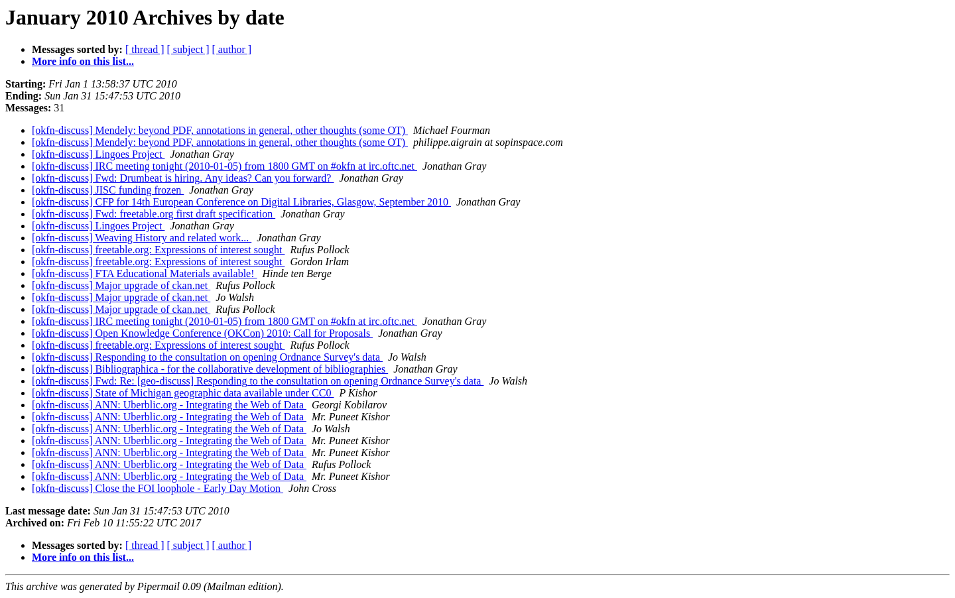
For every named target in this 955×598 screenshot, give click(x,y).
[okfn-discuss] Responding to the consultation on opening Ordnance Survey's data (207, 357)
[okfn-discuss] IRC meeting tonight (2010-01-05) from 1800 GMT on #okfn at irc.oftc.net (224, 166)
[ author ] (232, 49)
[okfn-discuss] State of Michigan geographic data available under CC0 (183, 392)
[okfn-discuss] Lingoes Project (98, 154)
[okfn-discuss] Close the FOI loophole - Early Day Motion (157, 488)
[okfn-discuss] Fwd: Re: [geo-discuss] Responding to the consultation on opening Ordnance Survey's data (257, 381)
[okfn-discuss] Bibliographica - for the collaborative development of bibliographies (210, 369)
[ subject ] (188, 49)
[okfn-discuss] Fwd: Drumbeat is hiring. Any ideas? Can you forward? (183, 178)
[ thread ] (144, 49)
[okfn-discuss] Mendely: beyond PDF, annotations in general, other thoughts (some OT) (220, 130)
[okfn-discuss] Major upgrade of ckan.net (121, 285)
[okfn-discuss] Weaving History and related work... (141, 237)
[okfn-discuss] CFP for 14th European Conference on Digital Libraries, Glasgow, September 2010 (241, 202)
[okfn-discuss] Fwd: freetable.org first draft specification (153, 213)
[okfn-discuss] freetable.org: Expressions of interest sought (158, 249)
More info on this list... (83, 61)
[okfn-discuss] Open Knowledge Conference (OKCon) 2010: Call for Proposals (202, 333)
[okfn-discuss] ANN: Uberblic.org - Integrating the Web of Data (169, 404)
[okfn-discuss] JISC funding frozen (108, 190)
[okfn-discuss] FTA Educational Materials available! (144, 273)
